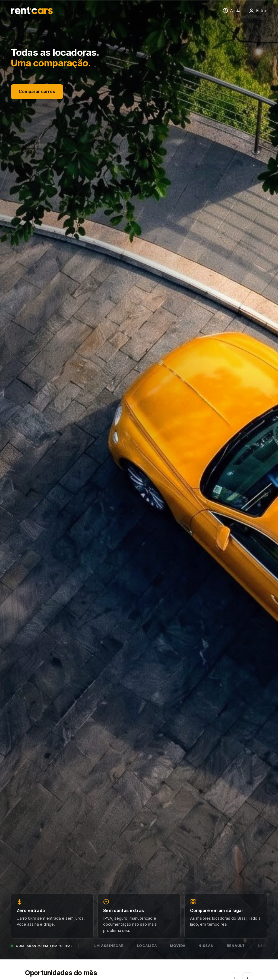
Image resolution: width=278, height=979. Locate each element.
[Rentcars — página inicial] (32, 10)
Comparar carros (37, 91)
